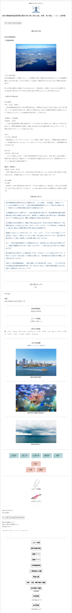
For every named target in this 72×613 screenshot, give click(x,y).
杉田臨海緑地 (36, 565)
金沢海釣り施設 (36, 588)
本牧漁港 (36, 596)
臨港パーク (36, 554)
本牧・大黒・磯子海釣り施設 (36, 582)
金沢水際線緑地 (18, 23)
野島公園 (36, 577)
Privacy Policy (20, 517)
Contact (13, 517)
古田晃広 (7, 512)
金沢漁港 (36, 605)
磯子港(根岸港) (36, 548)
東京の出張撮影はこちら (8, 522)
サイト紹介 (6, 517)
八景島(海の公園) (36, 571)
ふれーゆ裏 (36, 542)
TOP (6, 23)
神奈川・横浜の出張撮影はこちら (10, 524)
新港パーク (36, 560)
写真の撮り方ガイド (7, 526)
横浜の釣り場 (11, 23)
